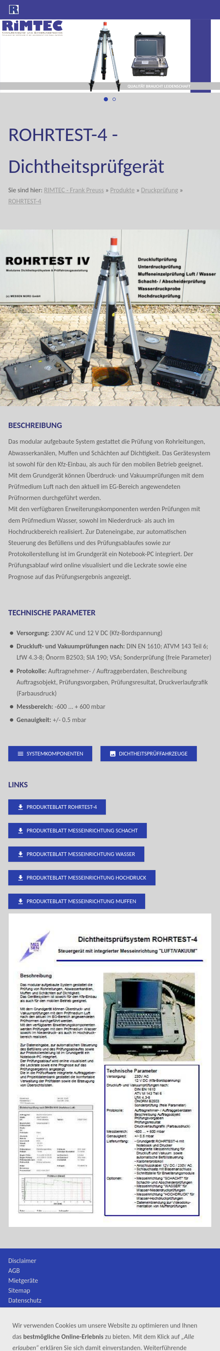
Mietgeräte (23, 1280)
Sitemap (19, 1290)
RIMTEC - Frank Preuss (74, 190)
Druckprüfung (159, 190)
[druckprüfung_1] (106, 99)
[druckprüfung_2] (114, 99)
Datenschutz (24, 1300)
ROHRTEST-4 (24, 201)
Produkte (122, 190)
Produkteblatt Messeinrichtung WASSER (76, 854)
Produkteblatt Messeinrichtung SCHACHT (77, 830)
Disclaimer (22, 1261)
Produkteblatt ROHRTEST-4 (57, 807)
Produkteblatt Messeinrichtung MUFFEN (76, 901)
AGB (14, 1270)
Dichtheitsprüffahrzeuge (148, 753)
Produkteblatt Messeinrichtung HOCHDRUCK (81, 877)
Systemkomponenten (50, 753)
